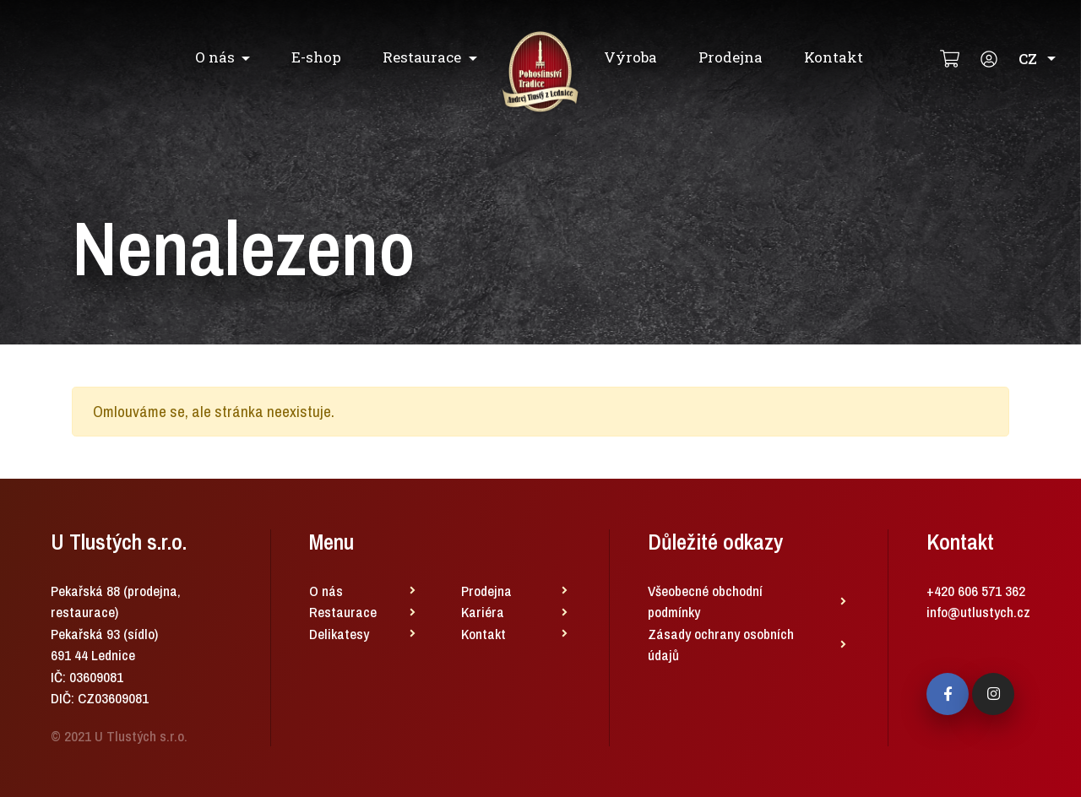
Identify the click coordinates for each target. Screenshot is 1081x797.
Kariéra (482, 611)
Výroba (630, 57)
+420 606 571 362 (975, 590)
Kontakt (833, 57)
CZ (1037, 58)
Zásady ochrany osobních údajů (721, 644)
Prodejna (730, 57)
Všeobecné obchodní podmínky (705, 601)
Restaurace (422, 57)
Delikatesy (339, 633)
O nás (215, 57)
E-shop (316, 57)
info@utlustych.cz (978, 611)
